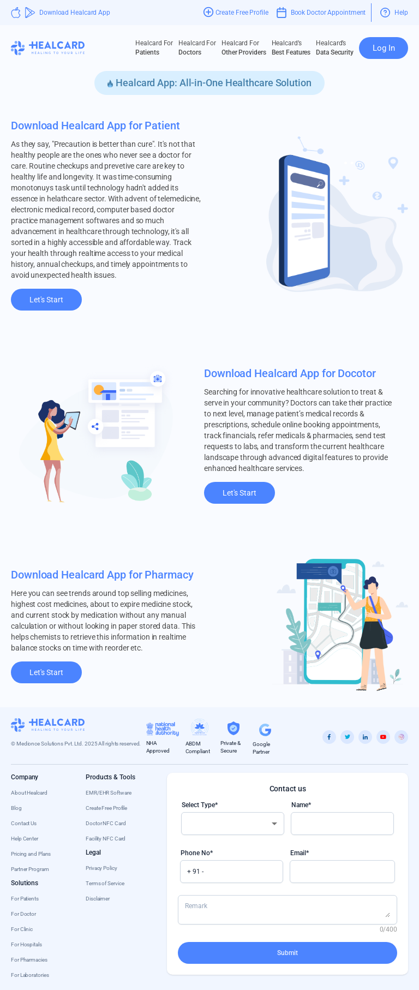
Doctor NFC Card (106, 823)
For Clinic (22, 929)
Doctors (197, 47)
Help (394, 12)
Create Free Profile (106, 808)
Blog (16, 808)
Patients (154, 47)
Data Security (335, 47)
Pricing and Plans (31, 854)
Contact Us (24, 823)
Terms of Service (105, 883)
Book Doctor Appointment (321, 12)
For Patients (25, 899)
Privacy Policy (101, 868)
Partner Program (30, 869)
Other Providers (244, 47)
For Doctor (23, 914)
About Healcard (29, 793)
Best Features (291, 47)
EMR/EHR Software (108, 793)
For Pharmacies (29, 960)
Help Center (24, 839)
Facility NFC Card (105, 839)
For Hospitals (26, 944)
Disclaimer (98, 899)
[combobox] (232, 823)
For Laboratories (30, 975)
